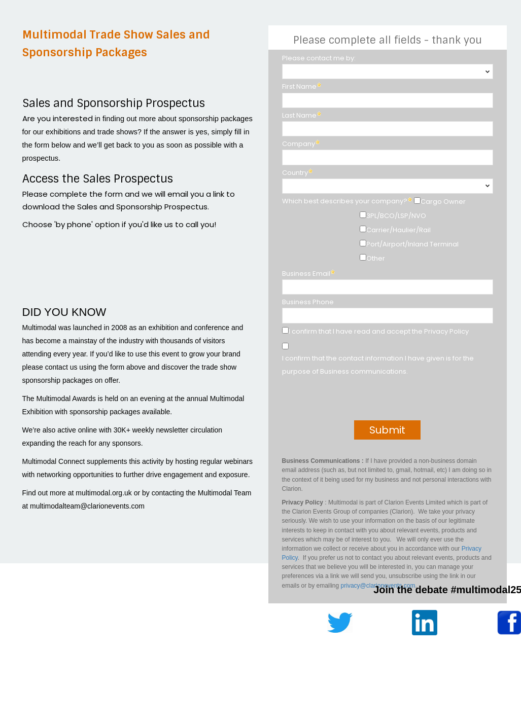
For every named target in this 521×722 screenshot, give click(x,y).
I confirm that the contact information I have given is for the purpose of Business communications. (378, 364)
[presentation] (356, 400)
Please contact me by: (319, 58)
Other (375, 258)
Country (295, 172)
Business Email (306, 273)
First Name (299, 86)
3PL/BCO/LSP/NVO (396, 216)
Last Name (299, 115)
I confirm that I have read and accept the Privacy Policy (379, 331)
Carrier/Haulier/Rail (398, 230)
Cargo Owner (443, 201)
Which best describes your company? (344, 201)
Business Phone (308, 302)
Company (298, 144)
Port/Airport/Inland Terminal (412, 244)
